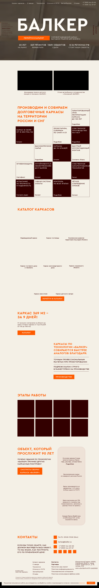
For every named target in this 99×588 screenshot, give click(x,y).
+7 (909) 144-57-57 (66, 548)
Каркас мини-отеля (40, 294)
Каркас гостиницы (52, 238)
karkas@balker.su (65, 542)
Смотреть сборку (78, 159)
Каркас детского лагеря (64, 294)
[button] (75, 464)
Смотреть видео (22, 195)
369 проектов (38, 45)
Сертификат (21, 177)
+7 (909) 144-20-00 (66, 546)
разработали (37, 47)
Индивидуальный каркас (28, 238)
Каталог (75, 195)
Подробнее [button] (70, 464)
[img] (6, 3)
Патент (74, 177)
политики (82, 583)
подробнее (76, 124)
